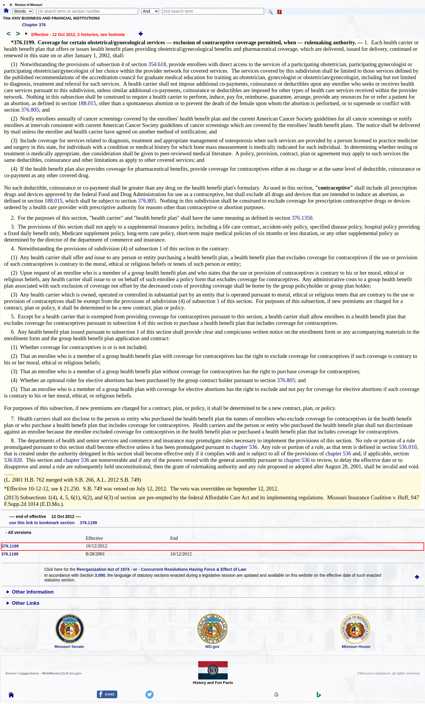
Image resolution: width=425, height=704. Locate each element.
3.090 (100, 575)
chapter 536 (244, 447)
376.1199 (10, 546)
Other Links (25, 603)
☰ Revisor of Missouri (24, 4)
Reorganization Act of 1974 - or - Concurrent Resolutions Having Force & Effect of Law (161, 569)
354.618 (157, 64)
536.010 (408, 447)
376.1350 (302, 218)
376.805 (30, 110)
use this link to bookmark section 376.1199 (53, 522)
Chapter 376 (34, 24)
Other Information (33, 592)
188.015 (87, 103)
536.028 (13, 460)
